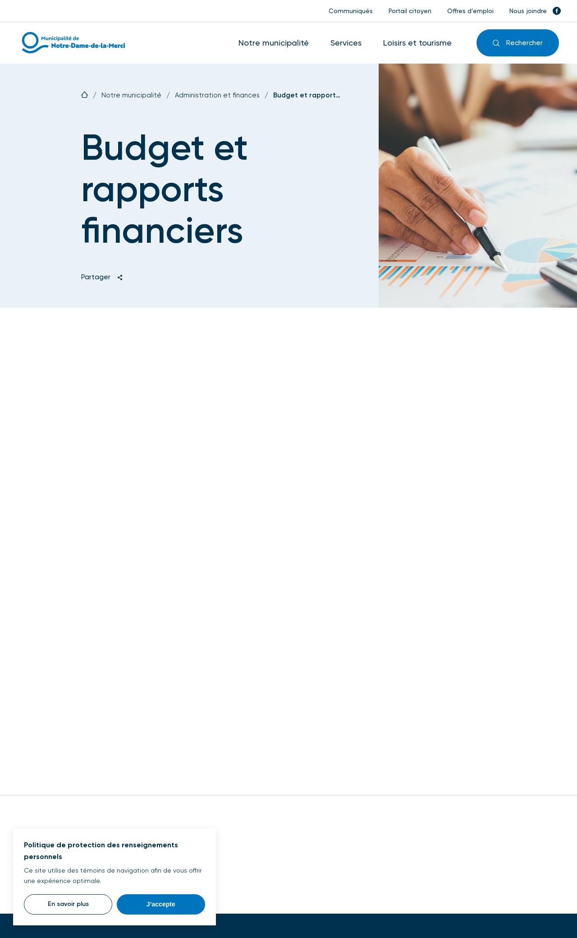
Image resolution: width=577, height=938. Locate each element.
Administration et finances (217, 95)
